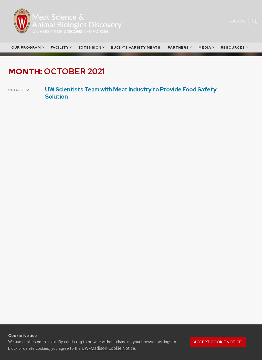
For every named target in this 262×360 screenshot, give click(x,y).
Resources (235, 51)
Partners (180, 51)
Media (206, 51)
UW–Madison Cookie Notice (108, 348)
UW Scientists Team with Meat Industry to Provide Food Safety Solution (131, 93)
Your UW (237, 23)
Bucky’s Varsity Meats (135, 51)
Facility (62, 51)
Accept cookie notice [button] (218, 342)
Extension (92, 51)
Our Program (28, 51)
